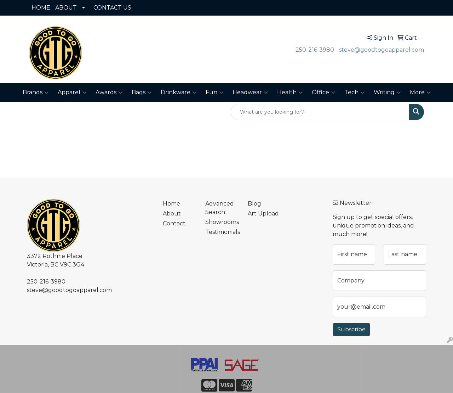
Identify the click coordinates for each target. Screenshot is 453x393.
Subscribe (351, 329)
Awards (109, 92)
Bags (141, 92)
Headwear (250, 92)
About (172, 213)
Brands (35, 92)
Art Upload (263, 213)
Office (323, 92)
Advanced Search (219, 207)
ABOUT (66, 7)
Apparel (72, 92)
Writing (387, 92)
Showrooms (222, 222)
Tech (354, 92)
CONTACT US (112, 7)
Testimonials (222, 232)
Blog (254, 203)
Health (290, 92)
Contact (174, 223)
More (420, 92)
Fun (214, 92)
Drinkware (178, 92)
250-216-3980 (315, 49)
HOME (40, 7)
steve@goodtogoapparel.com (381, 49)
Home (171, 203)
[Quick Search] (320, 112)
